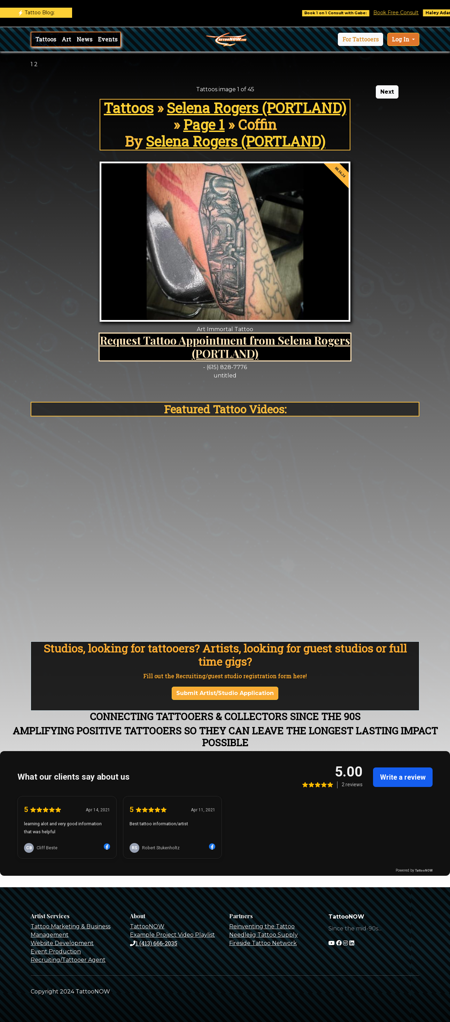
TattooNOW (147, 926)
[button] (360, 39)
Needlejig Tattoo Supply (263, 934)
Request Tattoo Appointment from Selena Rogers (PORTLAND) (225, 347)
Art (66, 39)
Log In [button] (401, 39)
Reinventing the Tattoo (262, 926)
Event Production (56, 951)
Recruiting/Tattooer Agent (68, 960)
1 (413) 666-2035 (153, 943)
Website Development (62, 943)
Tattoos (46, 39)
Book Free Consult (402, 12)
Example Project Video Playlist (172, 934)
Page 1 (204, 124)
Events (107, 39)
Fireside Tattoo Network (263, 943)
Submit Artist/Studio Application (225, 693)
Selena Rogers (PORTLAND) (256, 108)
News (84, 39)
